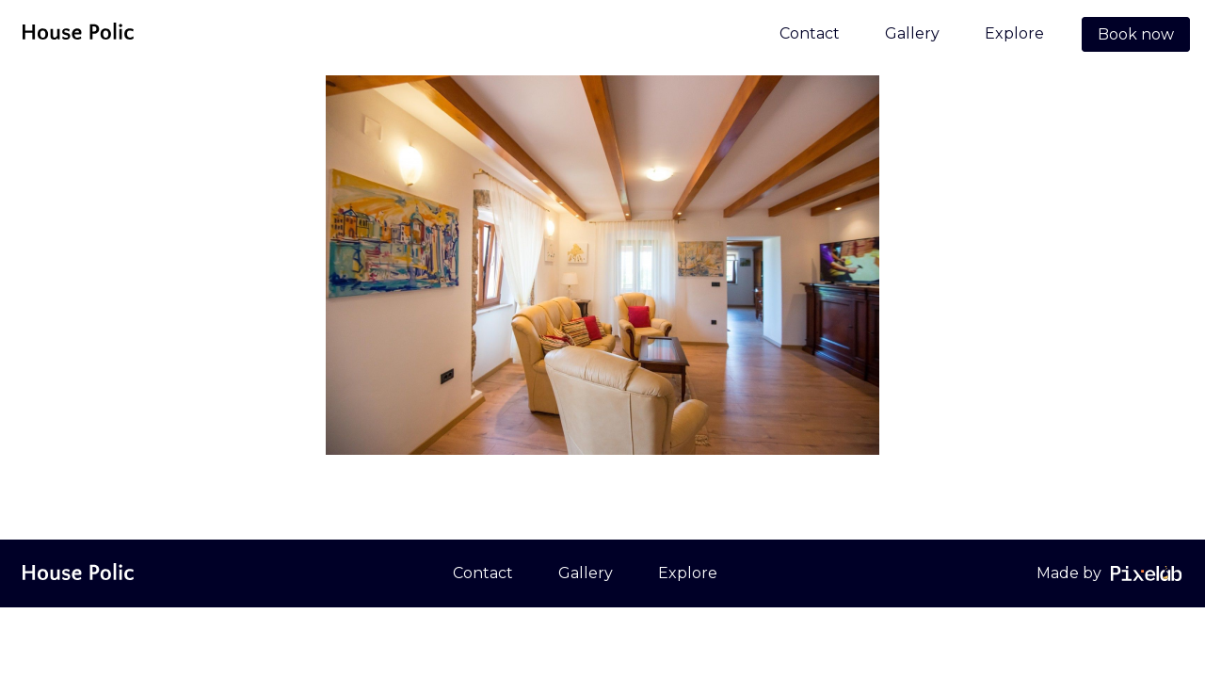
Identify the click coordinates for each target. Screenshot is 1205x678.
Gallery (912, 33)
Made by (1068, 573)
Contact (809, 33)
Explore (1014, 33)
